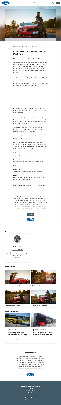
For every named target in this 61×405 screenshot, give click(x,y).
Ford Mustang (38, 185)
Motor (42, 177)
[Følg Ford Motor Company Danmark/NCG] (58, 3)
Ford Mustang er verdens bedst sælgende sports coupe (17, 334)
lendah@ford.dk (17, 255)
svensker (27, 185)
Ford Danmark (21, 185)
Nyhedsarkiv (20, 3)
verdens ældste (17, 187)
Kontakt (42, 3)
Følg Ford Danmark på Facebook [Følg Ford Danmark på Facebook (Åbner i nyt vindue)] (30, 397)
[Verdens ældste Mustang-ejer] (17, 277)
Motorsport (15, 179)
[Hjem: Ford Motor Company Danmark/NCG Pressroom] (6, 3)
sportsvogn (32, 185)
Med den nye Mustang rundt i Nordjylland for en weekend (43, 334)
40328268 (17, 257)
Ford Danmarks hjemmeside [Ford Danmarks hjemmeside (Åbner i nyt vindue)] (30, 396)
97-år (22, 187)
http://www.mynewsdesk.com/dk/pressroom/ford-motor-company (28, 161)
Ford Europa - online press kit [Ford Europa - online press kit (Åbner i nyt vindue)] (30, 399)
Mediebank (28, 3)
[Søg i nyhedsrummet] (53, 3)
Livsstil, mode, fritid (31, 177)
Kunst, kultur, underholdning (20, 177)
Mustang (15, 185)
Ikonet (43, 185)
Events (36, 3)
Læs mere (30, 214)
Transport (38, 177)
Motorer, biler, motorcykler (25, 179)
